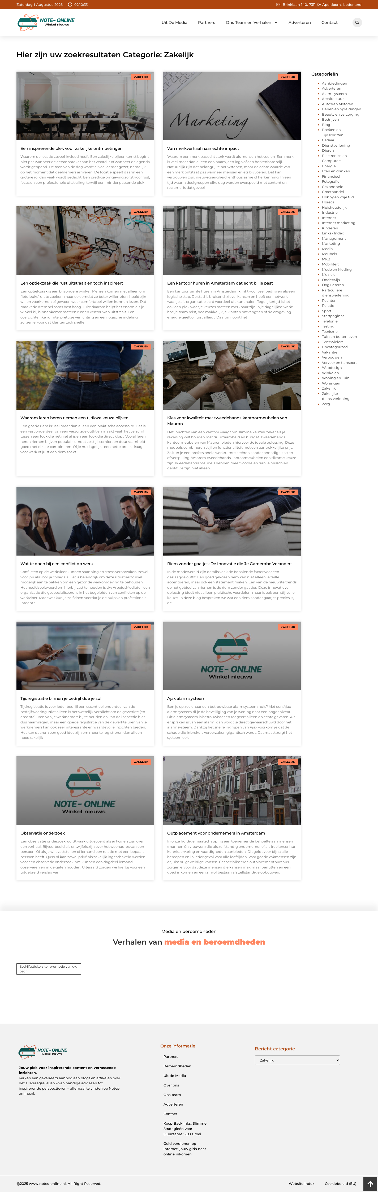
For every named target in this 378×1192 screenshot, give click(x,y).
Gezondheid (332, 187)
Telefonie (330, 321)
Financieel (331, 176)
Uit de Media (175, 1075)
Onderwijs (331, 280)
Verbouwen (332, 357)
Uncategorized (335, 347)
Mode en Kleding (337, 269)
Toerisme (330, 331)
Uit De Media (174, 22)
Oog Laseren (333, 285)
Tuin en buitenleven (339, 336)
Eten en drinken (336, 171)
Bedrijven (330, 119)
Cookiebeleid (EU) (340, 1183)
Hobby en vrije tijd (338, 197)
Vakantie (329, 352)
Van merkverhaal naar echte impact (203, 148)
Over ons (171, 1085)
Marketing (331, 243)
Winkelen (330, 373)
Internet (329, 218)
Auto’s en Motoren (337, 104)
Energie (329, 166)
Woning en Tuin (336, 378)
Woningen (331, 383)
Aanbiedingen (334, 83)
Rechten (329, 300)
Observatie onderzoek (42, 833)
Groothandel (333, 192)
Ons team (172, 1095)
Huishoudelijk (334, 207)
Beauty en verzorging (340, 114)
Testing (328, 326)
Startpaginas (333, 316)
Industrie (330, 212)
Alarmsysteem (334, 93)
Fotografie (331, 181)
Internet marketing (338, 223)
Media (327, 249)
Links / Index (333, 233)
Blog (326, 125)
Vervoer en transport (339, 362)
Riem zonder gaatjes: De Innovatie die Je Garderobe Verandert (229, 563)
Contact (329, 22)
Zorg (326, 404)
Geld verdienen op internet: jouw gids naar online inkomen (185, 1148)
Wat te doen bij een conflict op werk (56, 563)
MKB (326, 259)
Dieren (328, 150)
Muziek (328, 274)
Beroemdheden (177, 1066)
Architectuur (333, 99)
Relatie (328, 305)
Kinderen (330, 228)
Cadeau (329, 140)
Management (334, 238)
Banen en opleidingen (341, 109)
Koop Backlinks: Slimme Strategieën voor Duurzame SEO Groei (185, 1128)
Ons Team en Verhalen (252, 22)
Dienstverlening (336, 145)
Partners (206, 22)
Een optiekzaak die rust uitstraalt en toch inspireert (71, 283)
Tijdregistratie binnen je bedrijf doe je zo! (60, 698)
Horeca (328, 202)
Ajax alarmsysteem (186, 698)
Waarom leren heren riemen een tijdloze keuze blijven (74, 417)
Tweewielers (332, 342)
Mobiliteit (330, 264)
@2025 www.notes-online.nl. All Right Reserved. (58, 1183)
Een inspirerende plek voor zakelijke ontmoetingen (71, 148)
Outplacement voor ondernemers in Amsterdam (216, 833)
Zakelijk (329, 388)
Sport (326, 311)
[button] (357, 22)
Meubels (329, 254)
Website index (301, 1183)
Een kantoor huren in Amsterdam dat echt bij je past (220, 283)
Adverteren (300, 22)
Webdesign (332, 367)
